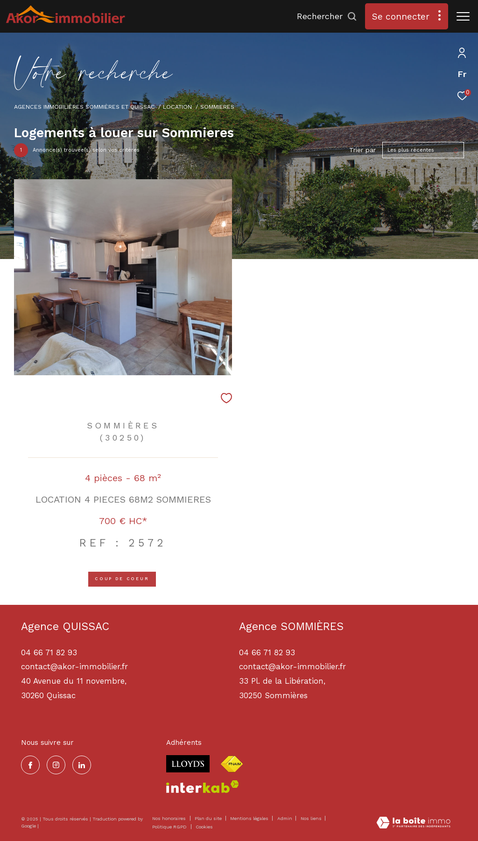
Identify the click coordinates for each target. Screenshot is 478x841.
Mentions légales (250, 818)
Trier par (362, 150)
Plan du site (209, 818)
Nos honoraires (169, 818)
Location (177, 106)
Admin (285, 818)
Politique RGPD (169, 826)
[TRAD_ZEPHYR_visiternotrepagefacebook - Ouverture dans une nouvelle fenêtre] (30, 765)
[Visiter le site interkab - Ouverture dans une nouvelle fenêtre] (202, 786)
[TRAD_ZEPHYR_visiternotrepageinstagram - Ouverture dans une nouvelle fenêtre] (56, 765)
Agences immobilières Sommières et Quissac (84, 106)
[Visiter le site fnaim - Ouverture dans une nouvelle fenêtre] (231, 764)
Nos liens (312, 818)
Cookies (204, 826)
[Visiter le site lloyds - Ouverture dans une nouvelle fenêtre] (188, 763)
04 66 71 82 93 (267, 652)
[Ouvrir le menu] (463, 16)
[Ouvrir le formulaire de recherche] (327, 16)
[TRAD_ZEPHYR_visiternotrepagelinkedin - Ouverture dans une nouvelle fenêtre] (81, 765)
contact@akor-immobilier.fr (292, 666)
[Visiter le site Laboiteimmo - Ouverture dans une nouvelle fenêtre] (413, 823)
